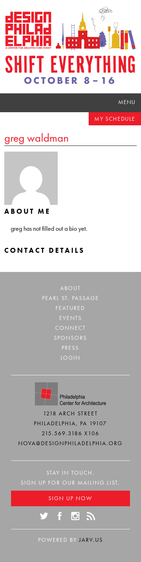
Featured (70, 308)
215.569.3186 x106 (70, 433)
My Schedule (114, 118)
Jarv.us (91, 540)
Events (70, 318)
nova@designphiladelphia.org (70, 443)
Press (70, 347)
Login (70, 357)
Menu (126, 102)
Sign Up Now (70, 498)
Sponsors (70, 338)
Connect (70, 328)
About (70, 288)
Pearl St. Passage (70, 298)
